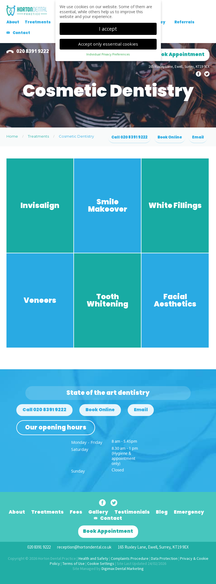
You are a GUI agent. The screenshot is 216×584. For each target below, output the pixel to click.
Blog (162, 512)
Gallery (98, 512)
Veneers (40, 300)
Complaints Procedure (129, 558)
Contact (21, 32)
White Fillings (175, 205)
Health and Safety (93, 558)
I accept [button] (108, 26)
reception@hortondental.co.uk (84, 547)
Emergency (189, 512)
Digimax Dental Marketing (123, 568)
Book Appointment (179, 54)
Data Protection (164, 558)
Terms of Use (73, 563)
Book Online (170, 137)
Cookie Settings (100, 563)
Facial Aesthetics (175, 300)
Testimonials (132, 512)
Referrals (184, 22)
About (12, 22)
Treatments (38, 22)
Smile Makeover (107, 205)
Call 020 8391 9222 (129, 137)
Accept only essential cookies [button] (108, 42)
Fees (76, 512)
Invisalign (40, 205)
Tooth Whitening (107, 300)
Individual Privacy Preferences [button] (108, 53)
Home (12, 136)
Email (198, 137)
